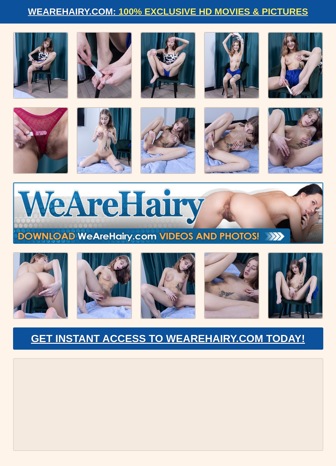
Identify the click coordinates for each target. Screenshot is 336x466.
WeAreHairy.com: (168, 12)
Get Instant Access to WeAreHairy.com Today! (168, 338)
